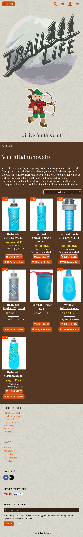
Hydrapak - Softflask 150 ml (69, 306)
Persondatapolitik (12, 412)
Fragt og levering (12, 415)
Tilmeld (8, 523)
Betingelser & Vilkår (13, 422)
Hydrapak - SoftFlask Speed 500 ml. (41, 237)
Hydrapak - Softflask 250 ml (13, 373)
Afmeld (18, 523)
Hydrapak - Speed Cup (41, 306)
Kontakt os (9, 428)
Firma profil (9, 419)
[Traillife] (41, 49)
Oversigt (8, 431)
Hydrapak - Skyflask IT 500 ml (14, 306)
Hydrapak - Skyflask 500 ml (13, 235)
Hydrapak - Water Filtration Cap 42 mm (69, 237)
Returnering (9, 425)
